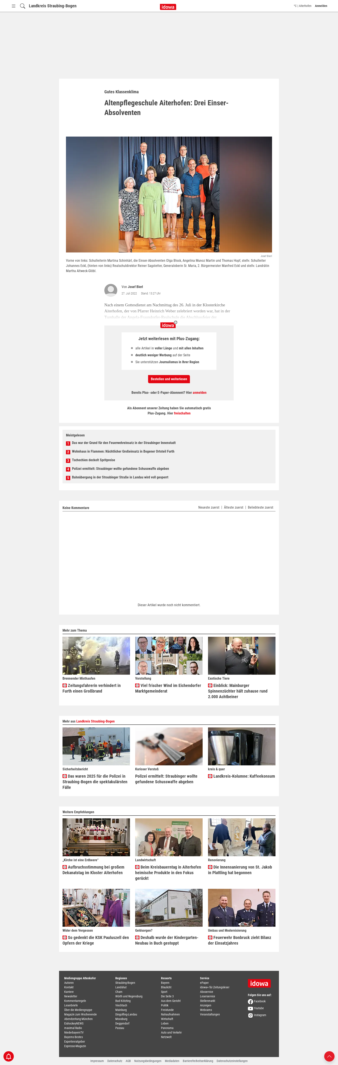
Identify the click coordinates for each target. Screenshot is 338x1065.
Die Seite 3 (167, 996)
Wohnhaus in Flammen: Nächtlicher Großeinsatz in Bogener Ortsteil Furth (123, 451)
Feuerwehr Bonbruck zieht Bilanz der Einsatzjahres (239, 940)
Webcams (206, 1010)
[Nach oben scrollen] (329, 1056)
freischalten (182, 413)
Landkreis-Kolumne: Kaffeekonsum (241, 776)
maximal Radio (73, 1028)
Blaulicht (166, 987)
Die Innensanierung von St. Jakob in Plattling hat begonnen (240, 869)
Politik (164, 1005)
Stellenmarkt (207, 1001)
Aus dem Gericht (171, 1001)
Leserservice (207, 996)
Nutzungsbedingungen (147, 1061)
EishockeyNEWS (73, 1023)
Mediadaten (172, 1061)
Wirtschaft (167, 1019)
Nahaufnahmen (170, 1014)
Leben (165, 1023)
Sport (164, 991)
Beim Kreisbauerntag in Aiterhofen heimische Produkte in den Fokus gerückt (168, 872)
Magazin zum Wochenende (80, 1014)
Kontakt (69, 987)
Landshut (121, 987)
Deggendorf (122, 1023)
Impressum (97, 1061)
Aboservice (206, 991)
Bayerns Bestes (73, 1037)
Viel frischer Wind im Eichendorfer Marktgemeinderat (168, 688)
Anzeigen (205, 1005)
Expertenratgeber (74, 1041)
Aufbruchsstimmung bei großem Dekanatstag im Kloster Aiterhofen (93, 869)
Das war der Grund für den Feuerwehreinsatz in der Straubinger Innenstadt (124, 443)
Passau (119, 1028)
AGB (128, 1061)
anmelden (200, 393)
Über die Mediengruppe (78, 1010)
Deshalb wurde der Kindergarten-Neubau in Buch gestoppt (166, 940)
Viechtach (121, 1005)
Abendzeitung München (78, 1019)
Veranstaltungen (210, 1014)
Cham (118, 991)
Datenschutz (114, 1061)
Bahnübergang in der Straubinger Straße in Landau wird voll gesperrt (120, 477)
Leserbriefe (71, 1005)
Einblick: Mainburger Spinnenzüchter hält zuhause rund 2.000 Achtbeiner (238, 691)
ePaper (204, 982)
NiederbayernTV (74, 1032)
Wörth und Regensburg (128, 996)
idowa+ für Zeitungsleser (214, 987)
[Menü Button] (13, 6)
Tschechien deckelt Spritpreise (93, 460)
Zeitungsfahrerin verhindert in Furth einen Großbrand (92, 688)
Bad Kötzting (123, 1001)
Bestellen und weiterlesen (169, 379)
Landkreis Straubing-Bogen (53, 5)
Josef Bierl (135, 287)
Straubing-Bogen (125, 982)
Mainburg (121, 1010)
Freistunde (167, 1010)
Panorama (167, 1028)
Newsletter (70, 996)
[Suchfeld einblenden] (22, 6)
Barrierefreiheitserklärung (198, 1061)
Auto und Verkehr (171, 1032)
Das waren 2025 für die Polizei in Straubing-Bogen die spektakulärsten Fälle (95, 782)
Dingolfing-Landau (126, 1014)
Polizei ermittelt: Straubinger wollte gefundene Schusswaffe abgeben (120, 469)
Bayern (165, 982)
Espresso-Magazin (75, 1046)
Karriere (69, 991)
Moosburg (121, 1019)
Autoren (69, 982)
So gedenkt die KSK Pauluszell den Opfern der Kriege (96, 940)
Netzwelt (166, 1037)
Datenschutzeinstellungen (232, 1061)
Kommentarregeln (75, 1001)
